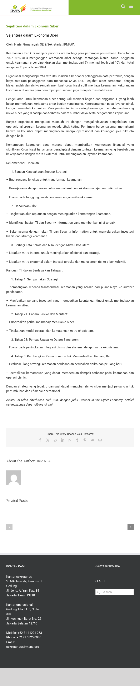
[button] (9, 527)
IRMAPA (44, 461)
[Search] (98, 592)
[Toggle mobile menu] (131, 6)
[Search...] (114, 592)
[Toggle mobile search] (123, 6)
